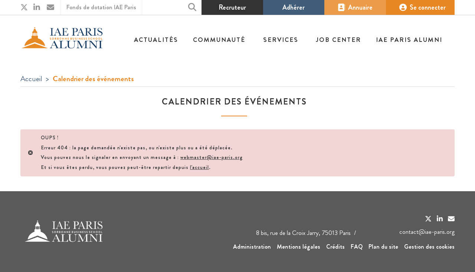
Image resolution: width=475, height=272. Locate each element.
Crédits (335, 246)
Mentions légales (298, 246)
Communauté (219, 39)
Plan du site (383, 246)
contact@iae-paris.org (427, 231)
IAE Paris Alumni (409, 39)
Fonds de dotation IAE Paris (101, 7)
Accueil (31, 78)
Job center (338, 39)
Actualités (156, 39)
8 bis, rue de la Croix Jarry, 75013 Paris (304, 232)
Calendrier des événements (93, 78)
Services (280, 39)
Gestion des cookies (429, 246)
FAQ (357, 246)
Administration (252, 246)
